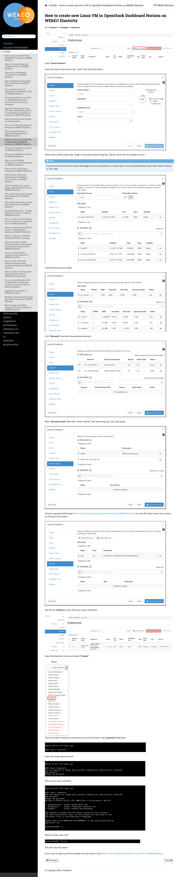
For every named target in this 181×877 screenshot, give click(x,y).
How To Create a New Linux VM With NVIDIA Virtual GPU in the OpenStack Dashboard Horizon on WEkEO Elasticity (18, 111)
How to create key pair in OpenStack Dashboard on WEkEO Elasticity (16, 133)
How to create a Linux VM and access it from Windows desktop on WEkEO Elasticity (18, 230)
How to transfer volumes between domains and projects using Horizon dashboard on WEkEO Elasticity (18, 245)
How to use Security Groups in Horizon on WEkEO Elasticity (18, 126)
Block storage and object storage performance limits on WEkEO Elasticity (18, 307)
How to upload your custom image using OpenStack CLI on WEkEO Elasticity (18, 188)
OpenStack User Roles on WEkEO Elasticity (16, 292)
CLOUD (5, 52)
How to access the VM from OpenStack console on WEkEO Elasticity (18, 58)
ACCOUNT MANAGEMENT (15, 48)
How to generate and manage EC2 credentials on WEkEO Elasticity (18, 83)
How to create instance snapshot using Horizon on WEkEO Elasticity (16, 255)
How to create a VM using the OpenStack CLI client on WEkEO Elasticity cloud (18, 274)
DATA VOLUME (10, 314)
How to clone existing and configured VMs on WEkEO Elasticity (17, 66)
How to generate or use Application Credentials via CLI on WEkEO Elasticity (18, 91)
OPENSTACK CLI (10, 329)
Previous (52, 860)
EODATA (7, 318)
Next (168, 860)
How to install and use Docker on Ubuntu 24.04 (18, 120)
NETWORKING (10, 325)
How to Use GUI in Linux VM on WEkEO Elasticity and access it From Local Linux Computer (17, 101)
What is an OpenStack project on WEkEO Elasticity (18, 155)
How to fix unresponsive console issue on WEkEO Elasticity (16, 75)
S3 (4, 337)
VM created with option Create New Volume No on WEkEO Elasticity (18, 196)
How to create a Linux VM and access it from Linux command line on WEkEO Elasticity (18, 221)
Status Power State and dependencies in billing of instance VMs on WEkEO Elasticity (16, 178)
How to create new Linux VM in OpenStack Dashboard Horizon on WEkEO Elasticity (18, 142)
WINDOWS (8, 341)
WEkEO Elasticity (165, 5)
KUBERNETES (9, 321)
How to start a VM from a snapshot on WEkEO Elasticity (18, 170)
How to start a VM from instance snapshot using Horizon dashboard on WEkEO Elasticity (18, 264)
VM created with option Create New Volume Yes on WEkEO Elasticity (18, 204)
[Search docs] (19, 36)
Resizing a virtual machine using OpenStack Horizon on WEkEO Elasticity (19, 299)
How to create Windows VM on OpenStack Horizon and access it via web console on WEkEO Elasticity (17, 283)
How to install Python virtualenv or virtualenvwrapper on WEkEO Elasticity (19, 162)
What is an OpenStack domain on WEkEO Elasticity (18, 149)
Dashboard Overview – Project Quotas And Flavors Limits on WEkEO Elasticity (18, 213)
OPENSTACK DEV (11, 333)
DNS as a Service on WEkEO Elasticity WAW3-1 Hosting (17, 237)
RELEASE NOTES (10, 345)
